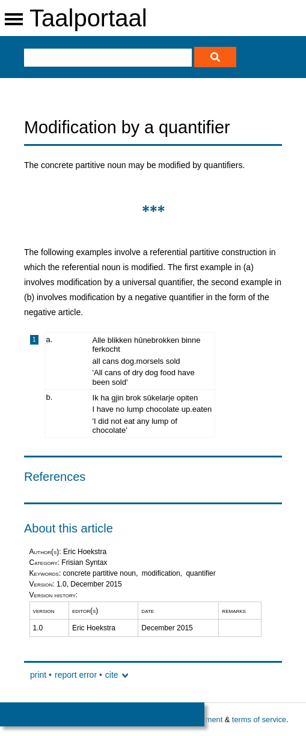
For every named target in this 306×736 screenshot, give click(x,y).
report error (76, 675)
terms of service (259, 719)
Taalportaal (88, 18)
